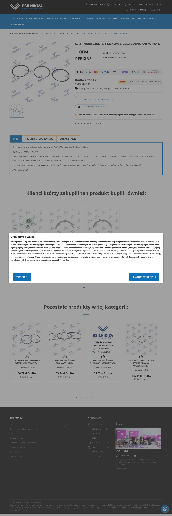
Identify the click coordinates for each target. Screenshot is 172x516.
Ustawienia (35, 277)
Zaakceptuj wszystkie (131, 277)
